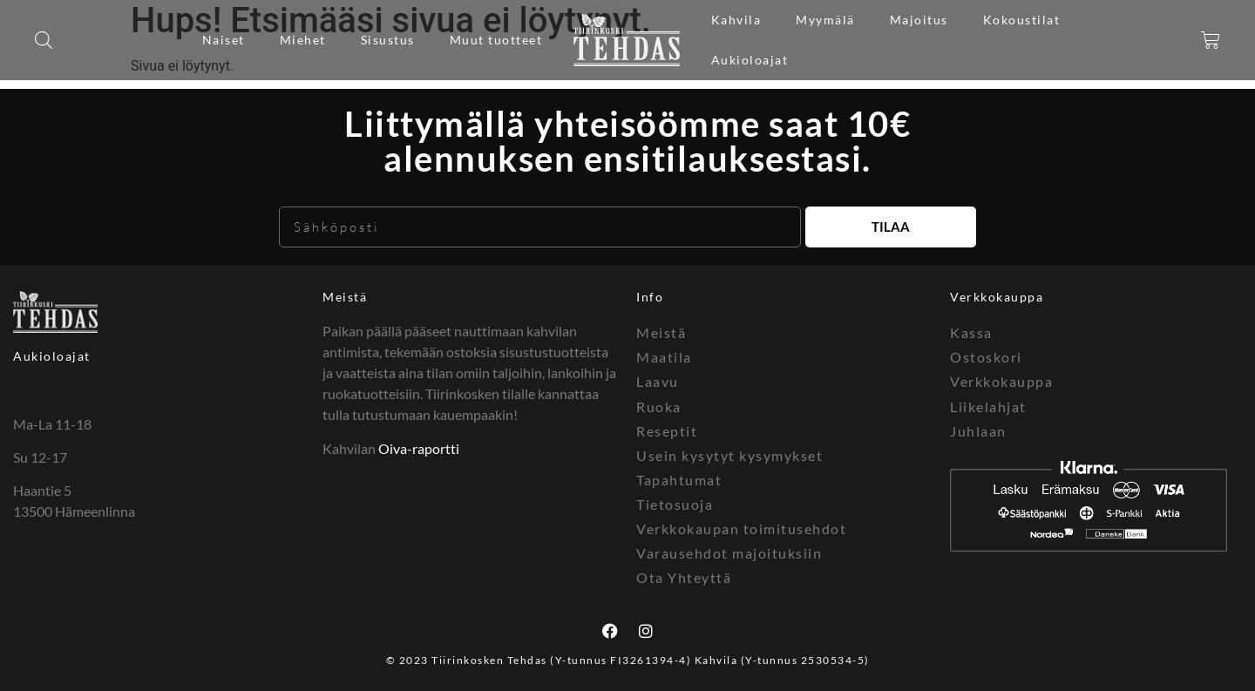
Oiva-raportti (418, 448)
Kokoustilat (1022, 19)
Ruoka (659, 405)
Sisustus (388, 39)
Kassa (971, 332)
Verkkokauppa (1001, 381)
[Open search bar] (43, 40)
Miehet (303, 39)
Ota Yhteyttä (683, 576)
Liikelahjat (988, 405)
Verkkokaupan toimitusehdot (741, 527)
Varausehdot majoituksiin (729, 552)
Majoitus (919, 19)
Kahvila (736, 19)
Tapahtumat (679, 479)
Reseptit (666, 430)
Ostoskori (986, 357)
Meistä (344, 296)
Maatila (664, 357)
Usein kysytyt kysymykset (729, 454)
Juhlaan (978, 430)
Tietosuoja (674, 503)
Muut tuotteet (496, 39)
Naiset (223, 39)
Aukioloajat (750, 59)
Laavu (657, 381)
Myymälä (825, 19)
